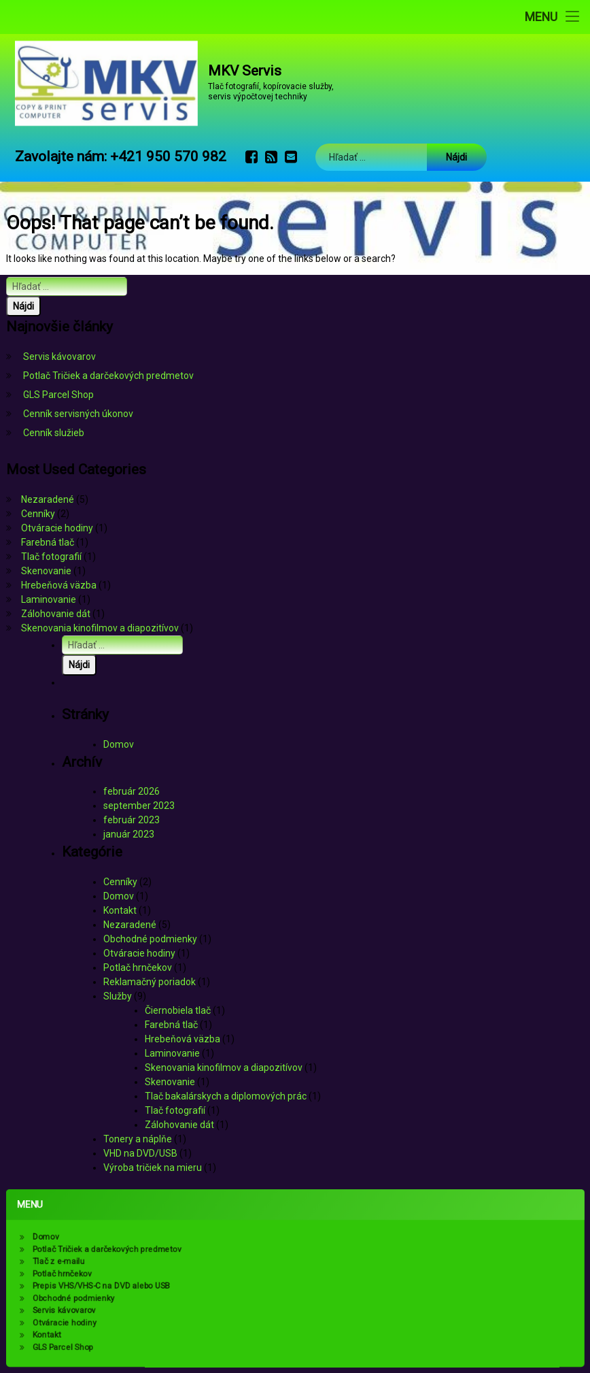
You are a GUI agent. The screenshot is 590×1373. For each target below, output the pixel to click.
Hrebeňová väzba (59, 585)
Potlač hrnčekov (137, 967)
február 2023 (131, 819)
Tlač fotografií (51, 556)
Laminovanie (48, 599)
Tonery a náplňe (137, 1139)
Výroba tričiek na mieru (152, 1167)
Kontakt (120, 910)
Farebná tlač (47, 542)
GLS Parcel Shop (58, 394)
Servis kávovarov (59, 356)
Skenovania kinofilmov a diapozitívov (100, 628)
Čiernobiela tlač (178, 1010)
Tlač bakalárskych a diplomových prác (226, 1096)
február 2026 (131, 791)
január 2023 (128, 834)
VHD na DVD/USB (140, 1153)
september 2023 (139, 805)
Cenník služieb (53, 432)
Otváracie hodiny (57, 528)
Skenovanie (46, 570)
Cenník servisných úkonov (78, 413)
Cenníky (38, 513)
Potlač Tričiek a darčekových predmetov (108, 375)
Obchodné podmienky (150, 938)
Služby (117, 996)
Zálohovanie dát (55, 613)
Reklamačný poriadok (149, 981)
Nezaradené (47, 499)
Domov (118, 744)
